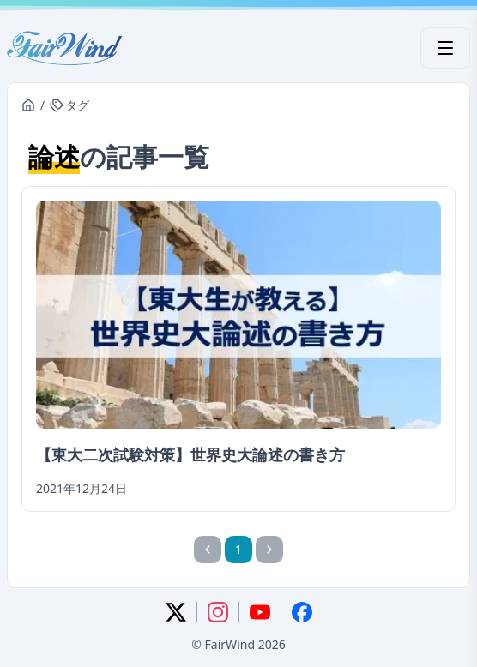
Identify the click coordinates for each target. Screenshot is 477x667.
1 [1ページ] (238, 549)
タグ (69, 105)
